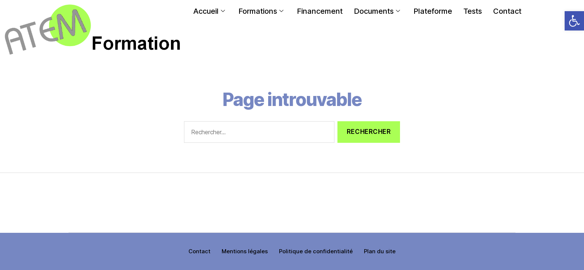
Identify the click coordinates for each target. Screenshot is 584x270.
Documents (377, 11)
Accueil (209, 11)
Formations (260, 11)
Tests (472, 11)
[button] (574, 20)
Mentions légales (245, 251)
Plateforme (432, 11)
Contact (507, 11)
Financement (320, 11)
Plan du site (380, 251)
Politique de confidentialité (316, 251)
